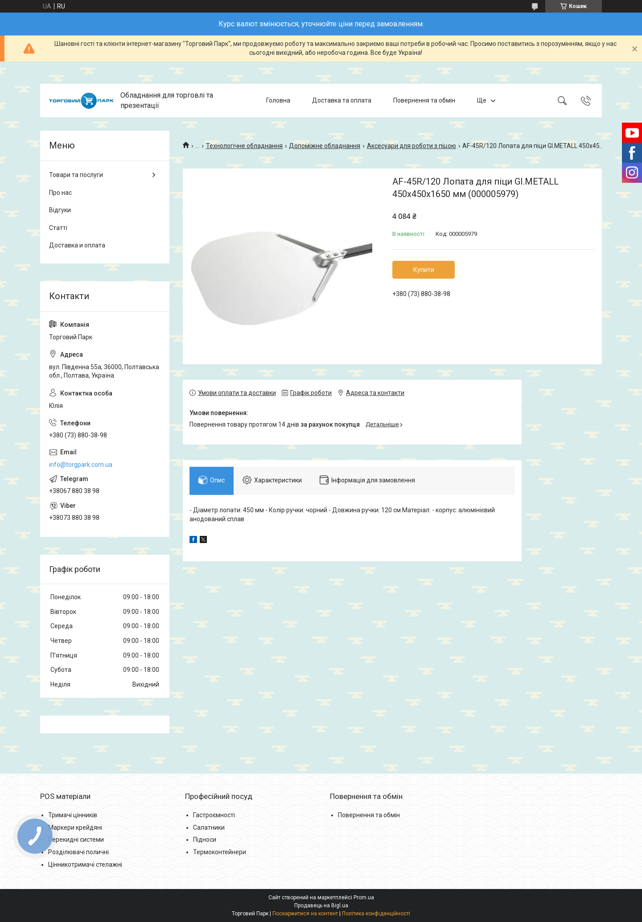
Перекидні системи (76, 839)
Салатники (209, 827)
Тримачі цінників (72, 815)
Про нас (60, 192)
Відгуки (60, 210)
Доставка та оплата (341, 100)
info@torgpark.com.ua (80, 464)
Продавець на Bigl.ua (321, 905)
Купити (423, 269)
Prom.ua (364, 897)
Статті (58, 227)
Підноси (204, 839)
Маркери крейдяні (75, 827)
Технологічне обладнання (244, 145)
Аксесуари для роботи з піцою (411, 145)
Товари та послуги (76, 174)
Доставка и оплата (77, 245)
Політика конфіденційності (376, 913)
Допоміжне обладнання (324, 145)
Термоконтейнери (219, 852)
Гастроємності (214, 815)
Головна (278, 100)
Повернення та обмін (424, 100)
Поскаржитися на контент (305, 913)
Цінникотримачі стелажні (85, 864)
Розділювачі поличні (78, 852)
